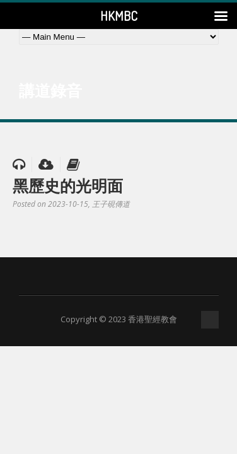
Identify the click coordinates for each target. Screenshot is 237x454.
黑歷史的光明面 (68, 185)
